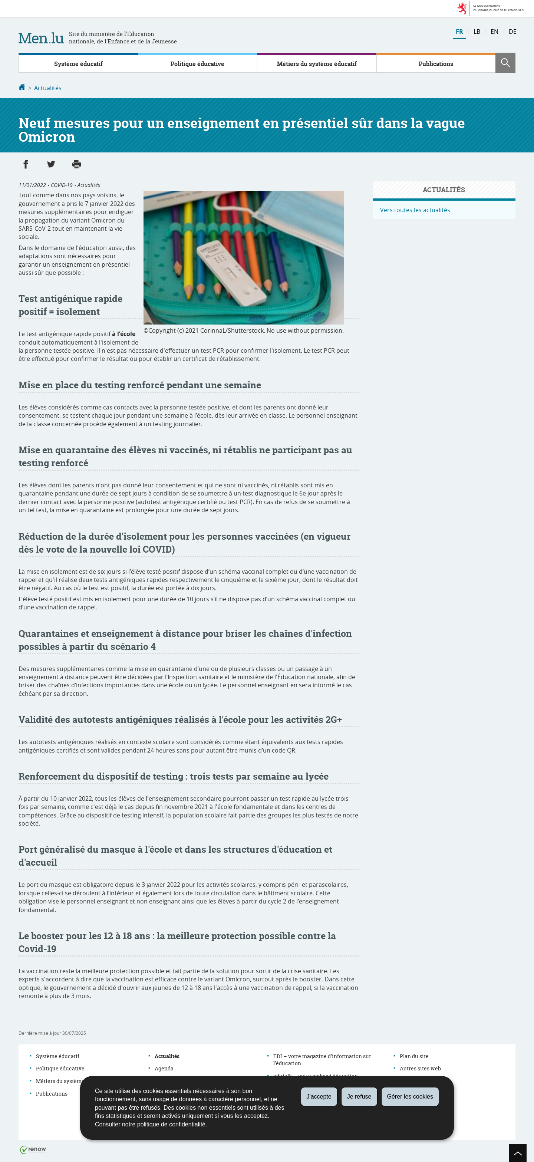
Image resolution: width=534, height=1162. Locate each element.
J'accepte (319, 1096)
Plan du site (414, 1055)
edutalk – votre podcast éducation (315, 1075)
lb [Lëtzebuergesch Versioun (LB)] (477, 31)
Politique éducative (197, 64)
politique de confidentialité (171, 1124)
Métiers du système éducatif (317, 64)
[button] (505, 63)
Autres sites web (420, 1067)
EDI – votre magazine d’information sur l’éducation (322, 1059)
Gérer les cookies (410, 1096)
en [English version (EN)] (494, 31)
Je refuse (359, 1096)
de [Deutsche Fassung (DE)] (513, 31)
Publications (436, 64)
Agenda (164, 1067)
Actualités (48, 88)
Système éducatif (78, 64)
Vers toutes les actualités (415, 209)
